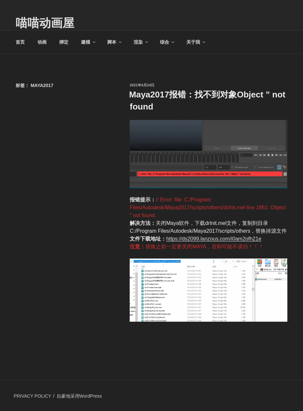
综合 (167, 42)
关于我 (196, 42)
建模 (88, 42)
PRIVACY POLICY (32, 396)
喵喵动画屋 (45, 23)
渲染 (141, 42)
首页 (20, 42)
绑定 (63, 42)
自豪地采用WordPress (79, 396)
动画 (42, 42)
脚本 (115, 42)
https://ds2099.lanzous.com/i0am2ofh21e (213, 239)
